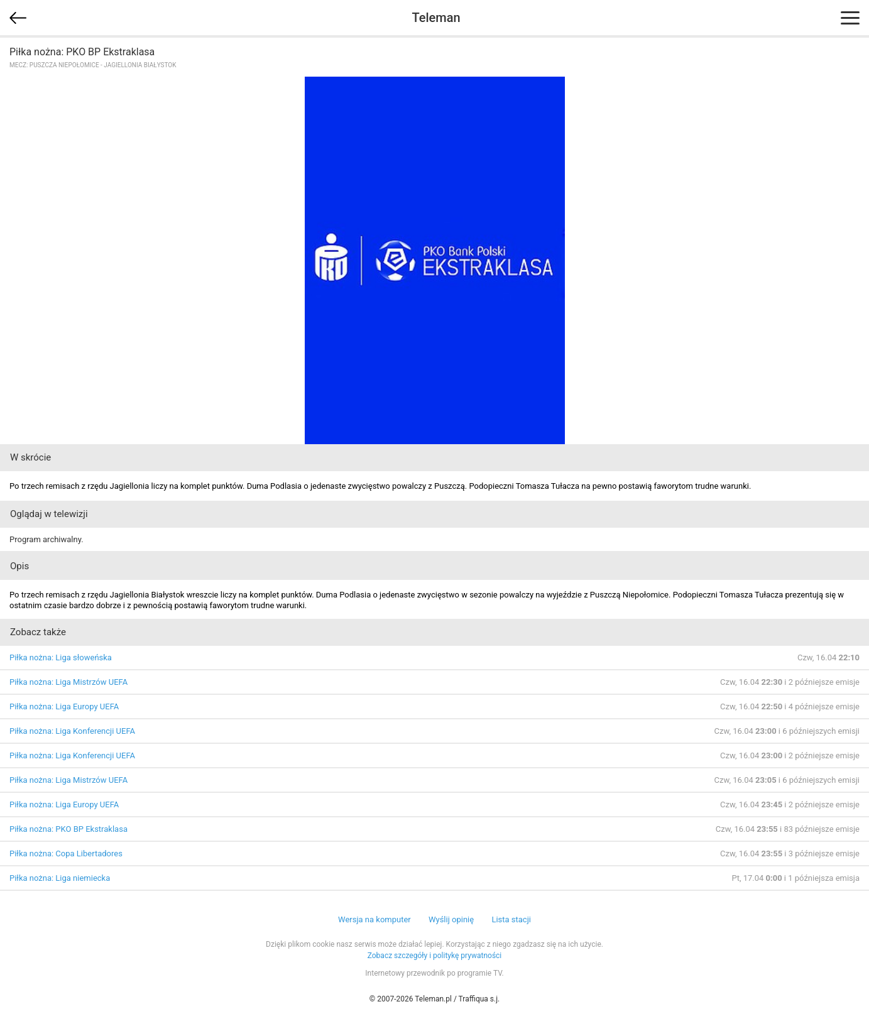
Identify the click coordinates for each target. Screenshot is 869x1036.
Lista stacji (511, 919)
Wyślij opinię (451, 919)
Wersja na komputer (374, 919)
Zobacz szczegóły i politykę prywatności (435, 955)
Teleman (436, 17)
